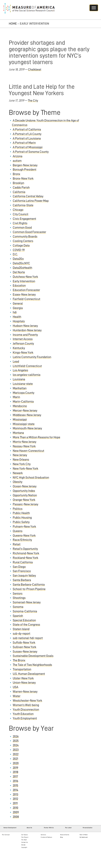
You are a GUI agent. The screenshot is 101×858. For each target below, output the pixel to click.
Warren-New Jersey (25, 691)
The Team (24, 839)
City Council (20, 214)
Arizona (17, 156)
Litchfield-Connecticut (27, 366)
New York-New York (25, 468)
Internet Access (23, 339)
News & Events (64, 834)
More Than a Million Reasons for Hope (36, 437)
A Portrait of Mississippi (28, 147)
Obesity (17, 481)
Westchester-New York (27, 700)
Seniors (17, 593)
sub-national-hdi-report (28, 638)
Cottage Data (21, 245)
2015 (15, 785)
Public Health (21, 513)
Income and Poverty (25, 334)
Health (17, 316)
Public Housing (22, 517)
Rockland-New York (25, 557)
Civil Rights (20, 223)
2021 (15, 758)
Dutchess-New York (25, 276)
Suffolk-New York (24, 642)
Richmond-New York (26, 553)
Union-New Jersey (24, 682)
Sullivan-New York (24, 647)
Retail (16, 544)
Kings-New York (23, 352)
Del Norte (19, 272)
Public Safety (21, 522)
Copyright (24, 847)
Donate (23, 845)
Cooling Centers (23, 241)
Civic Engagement (24, 218)
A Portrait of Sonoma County (31, 151)
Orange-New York (24, 499)
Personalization (87, 827)
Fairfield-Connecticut (26, 299)
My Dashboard (84, 837)
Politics (17, 508)
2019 (15, 767)
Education (19, 285)
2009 (16, 812)
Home (13, 23)
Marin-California (23, 401)
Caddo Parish (21, 187)
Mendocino (20, 406)
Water (16, 696)
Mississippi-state (24, 424)
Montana (18, 432)
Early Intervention (24, 281)
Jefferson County (23, 343)
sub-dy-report (21, 633)
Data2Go (18, 258)
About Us (29, 827)
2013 (15, 794)
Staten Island (21, 629)
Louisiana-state (23, 383)
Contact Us (24, 842)
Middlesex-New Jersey (27, 415)
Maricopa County (23, 392)
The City (33, 100)
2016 (15, 781)
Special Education (24, 620)
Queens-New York (24, 535)
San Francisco (22, 571)
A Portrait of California (27, 129)
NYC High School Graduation (31, 477)
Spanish (18, 615)
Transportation (22, 669)
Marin (16, 397)
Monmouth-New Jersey (27, 428)
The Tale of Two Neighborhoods (32, 664)
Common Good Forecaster (29, 232)
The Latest (68, 827)
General (18, 303)
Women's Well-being (26, 705)
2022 (15, 754)
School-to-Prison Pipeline (29, 589)
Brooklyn (18, 183)
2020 (16, 763)
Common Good (22, 227)
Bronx (16, 174)
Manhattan (19, 388)
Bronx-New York (23, 178)
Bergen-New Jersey (25, 165)
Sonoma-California (25, 611)
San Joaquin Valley (24, 575)
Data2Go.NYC (21, 263)
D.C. (15, 254)
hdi (15, 312)
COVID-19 (19, 250)
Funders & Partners (46, 837)
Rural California (23, 562)
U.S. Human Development (29, 673)
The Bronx (19, 660)
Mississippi (20, 419)
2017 (15, 776)
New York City (22, 464)
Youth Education (23, 713)
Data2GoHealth (22, 267)
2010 (15, 807)
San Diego (19, 566)
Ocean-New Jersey (24, 486)
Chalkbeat (34, 69)
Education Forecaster (26, 290)
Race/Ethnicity (22, 539)
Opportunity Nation (25, 495)
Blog (61, 837)
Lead (16, 361)
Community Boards (25, 236)
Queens (17, 531)
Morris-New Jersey (24, 441)
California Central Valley (28, 196)
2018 (15, 772)
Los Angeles (20, 370)
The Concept (6, 834)
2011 (15, 803)
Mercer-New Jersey (25, 410)
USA (15, 687)
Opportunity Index (24, 490)
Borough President (24, 169)
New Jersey (20, 455)
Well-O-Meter (84, 834)
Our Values (24, 834)
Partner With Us (49, 827)
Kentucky (19, 348)
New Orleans (21, 459)
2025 (16, 740)
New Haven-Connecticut (28, 450)
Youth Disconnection (26, 709)
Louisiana (19, 379)
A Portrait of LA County (27, 134)
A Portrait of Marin (24, 142)
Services (43, 834)
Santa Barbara (22, 580)
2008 (16, 816)
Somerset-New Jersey (27, 602)
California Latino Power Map (31, 200)
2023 (16, 749)
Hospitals (19, 321)
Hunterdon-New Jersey (27, 330)
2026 (16, 736)
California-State (23, 205)
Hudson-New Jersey (25, 325)
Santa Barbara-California (29, 584)
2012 (15, 798)
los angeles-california (26, 374)
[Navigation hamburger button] (93, 7)
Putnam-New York (24, 526)
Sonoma (18, 606)
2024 (16, 745)
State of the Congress (26, 624)
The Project (24, 837)
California (19, 192)
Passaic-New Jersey (25, 504)
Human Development (10, 827)
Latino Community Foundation (32, 357)
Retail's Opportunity (25, 548)
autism (17, 160)
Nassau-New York (24, 446)
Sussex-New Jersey (25, 651)
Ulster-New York (23, 678)
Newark (18, 473)
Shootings (19, 597)
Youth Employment (25, 718)
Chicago (18, 209)
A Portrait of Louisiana (27, 138)
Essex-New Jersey (24, 294)
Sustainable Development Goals (33, 655)
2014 (15, 790)
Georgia (18, 308)
